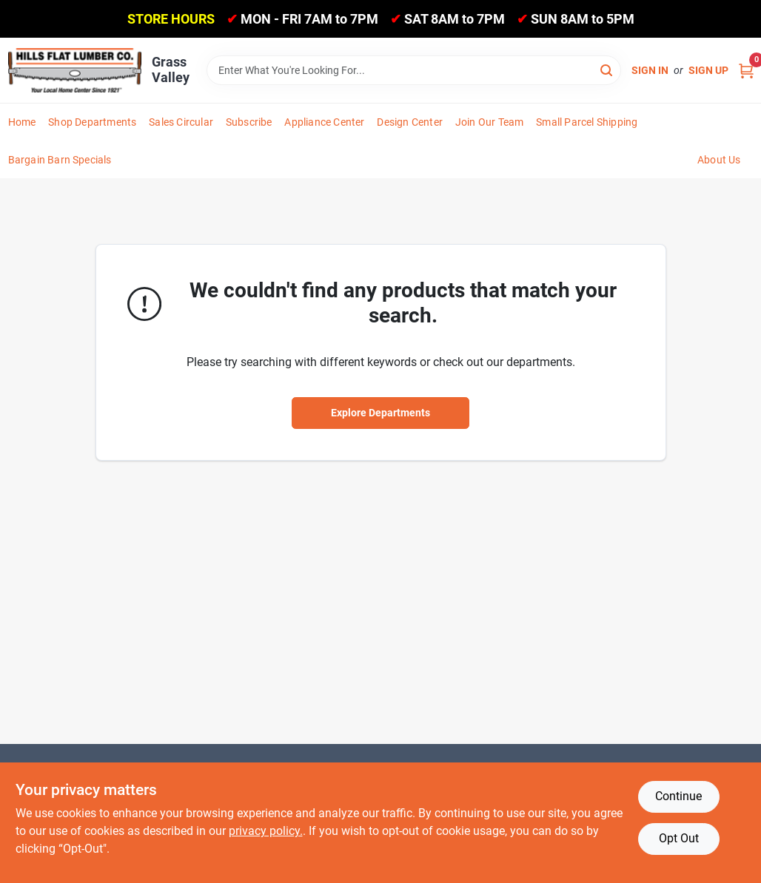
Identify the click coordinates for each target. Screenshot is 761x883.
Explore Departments (380, 413)
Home (22, 122)
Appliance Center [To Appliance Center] (324, 122)
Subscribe (249, 122)
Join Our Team (489, 122)
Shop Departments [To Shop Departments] (92, 122)
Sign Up (708, 70)
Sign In (649, 70)
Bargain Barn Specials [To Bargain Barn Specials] (60, 160)
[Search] (607, 69)
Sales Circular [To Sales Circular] (181, 122)
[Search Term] (414, 70)
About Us (719, 160)
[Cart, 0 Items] (746, 70)
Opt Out (679, 838)
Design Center (410, 122)
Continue (678, 796)
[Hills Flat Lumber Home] (74, 70)
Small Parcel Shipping (586, 122)
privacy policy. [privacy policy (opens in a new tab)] (266, 831)
